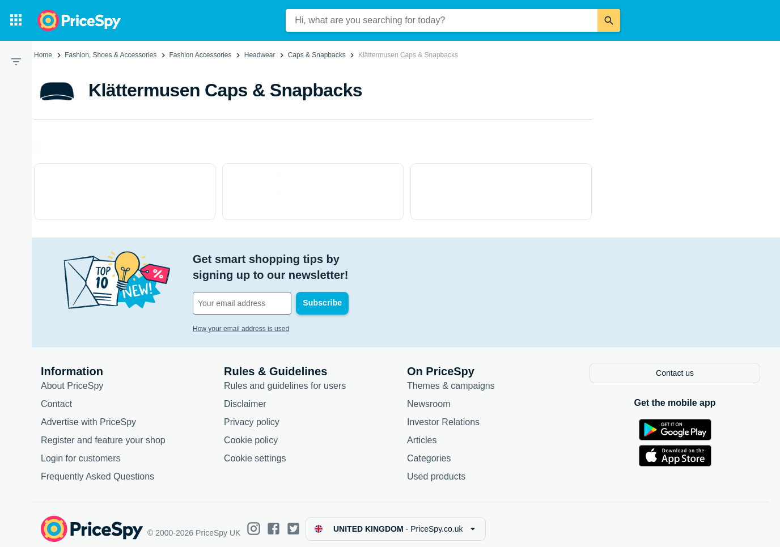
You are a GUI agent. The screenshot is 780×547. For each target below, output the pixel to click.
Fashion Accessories (200, 55)
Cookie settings (255, 449)
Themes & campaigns (451, 376)
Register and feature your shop (103, 431)
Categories (429, 449)
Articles (421, 431)
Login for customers (81, 449)
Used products (436, 467)
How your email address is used (241, 313)
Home (43, 55)
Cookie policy (251, 431)
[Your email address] (269, 287)
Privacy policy (251, 413)
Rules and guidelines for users (285, 376)
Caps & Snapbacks (317, 55)
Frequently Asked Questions (97, 467)
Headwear (259, 55)
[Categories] (16, 20)
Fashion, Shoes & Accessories (110, 55)
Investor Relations (443, 413)
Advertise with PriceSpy (88, 413)
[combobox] (441, 20)
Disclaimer (245, 395)
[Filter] (16, 61)
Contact (56, 395)
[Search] (608, 20)
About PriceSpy (72, 376)
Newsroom (428, 395)
